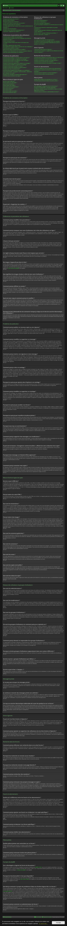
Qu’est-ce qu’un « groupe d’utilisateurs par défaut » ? (46, 33)
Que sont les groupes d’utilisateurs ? (42, 23)
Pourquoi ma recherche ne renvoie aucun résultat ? (45, 58)
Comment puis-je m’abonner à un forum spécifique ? (45, 72)
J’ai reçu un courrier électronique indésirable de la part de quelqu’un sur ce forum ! (47, 43)
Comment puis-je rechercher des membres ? (44, 61)
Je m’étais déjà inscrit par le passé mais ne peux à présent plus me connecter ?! (18, 26)
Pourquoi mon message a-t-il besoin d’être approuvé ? (15, 74)
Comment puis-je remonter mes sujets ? (12, 75)
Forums (6, 5)
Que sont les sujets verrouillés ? (10, 91)
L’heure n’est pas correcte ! (9, 41)
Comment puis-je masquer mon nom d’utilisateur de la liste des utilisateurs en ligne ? (17, 39)
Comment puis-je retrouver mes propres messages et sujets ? (47, 63)
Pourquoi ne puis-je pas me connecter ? (12, 24)
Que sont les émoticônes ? (9, 84)
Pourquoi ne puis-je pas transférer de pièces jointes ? (15, 67)
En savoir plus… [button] (43, 923)
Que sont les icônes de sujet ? (9, 92)
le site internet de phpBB (13, 268)
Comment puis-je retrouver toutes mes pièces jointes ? (46, 80)
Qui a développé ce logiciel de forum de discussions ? (46, 86)
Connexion (6, 7)
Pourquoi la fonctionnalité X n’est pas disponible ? (45, 87)
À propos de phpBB (21, 870)
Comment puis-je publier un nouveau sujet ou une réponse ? (16, 57)
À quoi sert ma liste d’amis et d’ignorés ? (43, 49)
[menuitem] (59, 5)
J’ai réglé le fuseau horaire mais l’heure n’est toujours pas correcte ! (16, 43)
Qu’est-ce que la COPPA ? (9, 20)
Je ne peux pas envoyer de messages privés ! (44, 39)
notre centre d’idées (24, 879)
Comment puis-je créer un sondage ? (11, 61)
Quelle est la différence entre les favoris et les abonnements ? (47, 68)
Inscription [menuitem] (64, 6)
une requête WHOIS (7, 891)
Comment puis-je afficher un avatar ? (11, 48)
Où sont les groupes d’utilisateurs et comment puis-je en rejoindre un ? (48, 25)
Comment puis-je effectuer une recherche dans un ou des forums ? (49, 57)
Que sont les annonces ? (8, 88)
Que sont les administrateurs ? (41, 20)
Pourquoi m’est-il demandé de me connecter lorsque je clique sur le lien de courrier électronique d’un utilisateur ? (17, 51)
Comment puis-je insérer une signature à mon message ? (16, 60)
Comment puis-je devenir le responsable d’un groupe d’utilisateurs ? (46, 28)
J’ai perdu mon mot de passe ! (9, 28)
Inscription (12, 7)
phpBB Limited (38, 867)
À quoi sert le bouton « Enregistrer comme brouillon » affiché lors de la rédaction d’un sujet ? (17, 72)
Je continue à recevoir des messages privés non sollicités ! (47, 41)
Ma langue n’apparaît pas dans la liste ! (11, 45)
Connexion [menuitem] (61, 6)
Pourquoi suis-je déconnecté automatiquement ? (14, 30)
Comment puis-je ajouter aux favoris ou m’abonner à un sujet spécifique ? (47, 70)
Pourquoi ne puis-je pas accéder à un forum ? (13, 66)
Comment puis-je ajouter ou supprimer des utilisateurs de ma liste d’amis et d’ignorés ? (48, 51)
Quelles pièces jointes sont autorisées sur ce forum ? (46, 79)
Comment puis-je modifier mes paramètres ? (13, 36)
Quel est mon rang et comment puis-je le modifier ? (14, 49)
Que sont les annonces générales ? (11, 86)
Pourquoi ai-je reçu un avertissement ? (11, 68)
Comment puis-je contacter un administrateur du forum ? (46, 91)
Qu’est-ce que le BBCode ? (9, 81)
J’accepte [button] (58, 922)
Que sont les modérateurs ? (40, 21)
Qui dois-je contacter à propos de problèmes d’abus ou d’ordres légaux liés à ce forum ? (48, 89)
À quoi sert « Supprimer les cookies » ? (11, 31)
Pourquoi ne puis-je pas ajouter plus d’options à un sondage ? (16, 63)
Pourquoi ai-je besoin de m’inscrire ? (11, 19)
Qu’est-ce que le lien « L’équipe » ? (42, 34)
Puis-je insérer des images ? (9, 85)
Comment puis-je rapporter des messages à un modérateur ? (16, 70)
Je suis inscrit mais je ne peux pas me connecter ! (14, 23)
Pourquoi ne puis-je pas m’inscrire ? (11, 21)
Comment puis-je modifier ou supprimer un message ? (15, 59)
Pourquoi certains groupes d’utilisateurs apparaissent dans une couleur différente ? (48, 31)
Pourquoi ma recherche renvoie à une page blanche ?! (46, 60)
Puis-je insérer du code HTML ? (10, 82)
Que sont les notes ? (7, 89)
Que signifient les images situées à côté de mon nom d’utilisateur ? (18, 46)
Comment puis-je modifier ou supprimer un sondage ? (15, 64)
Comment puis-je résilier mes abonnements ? (44, 74)
